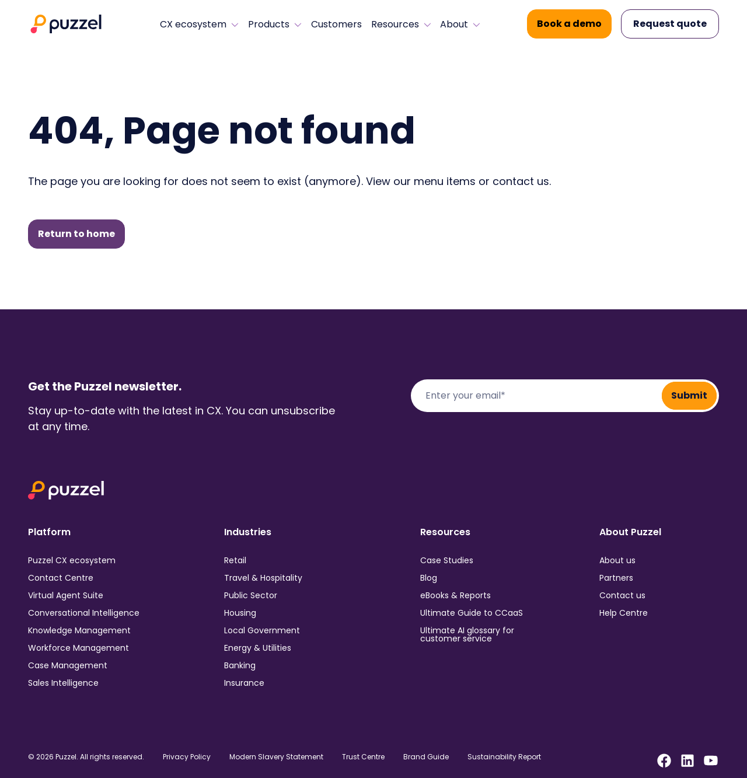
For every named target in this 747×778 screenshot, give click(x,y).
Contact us (622, 595)
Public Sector (250, 595)
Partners (616, 578)
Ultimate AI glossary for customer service (467, 634)
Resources (401, 24)
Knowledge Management (79, 630)
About (460, 24)
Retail (235, 560)
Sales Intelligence (63, 683)
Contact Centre (60, 578)
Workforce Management (78, 648)
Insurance (244, 683)
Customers (336, 24)
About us (617, 560)
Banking (240, 665)
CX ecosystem (199, 24)
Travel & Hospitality (263, 578)
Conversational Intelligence (83, 613)
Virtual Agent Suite (65, 595)
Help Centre (623, 613)
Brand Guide (426, 757)
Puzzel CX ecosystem (72, 560)
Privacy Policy (187, 757)
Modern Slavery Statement (276, 757)
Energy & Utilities (257, 648)
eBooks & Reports (455, 595)
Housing (240, 613)
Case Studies (446, 560)
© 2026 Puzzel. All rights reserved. (86, 757)
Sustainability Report (504, 757)
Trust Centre (363, 757)
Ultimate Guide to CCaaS (471, 613)
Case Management (67, 665)
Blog (428, 578)
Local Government (262, 630)
